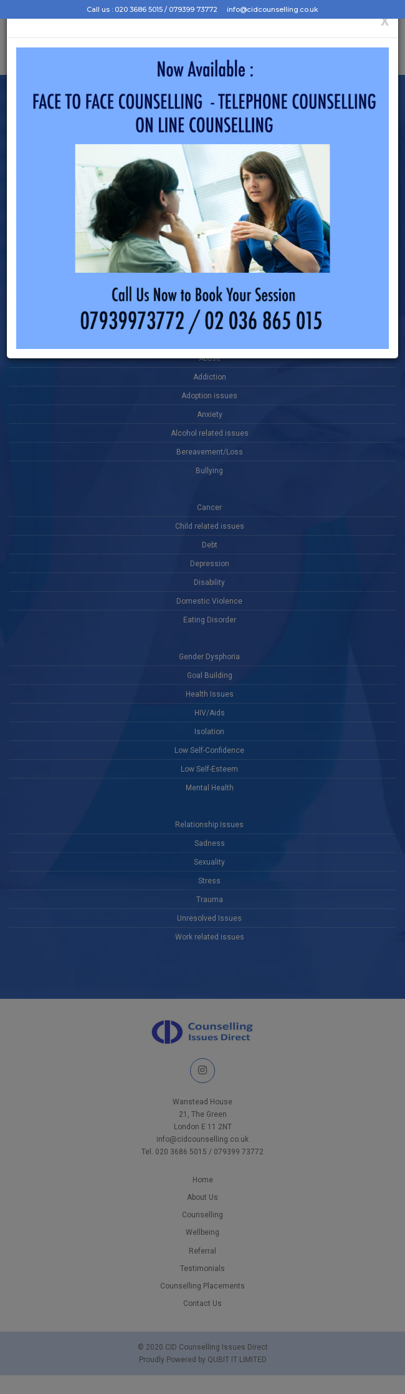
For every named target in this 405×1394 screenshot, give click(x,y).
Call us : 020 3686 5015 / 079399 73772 (152, 9)
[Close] (385, 21)
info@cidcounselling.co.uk (272, 9)
